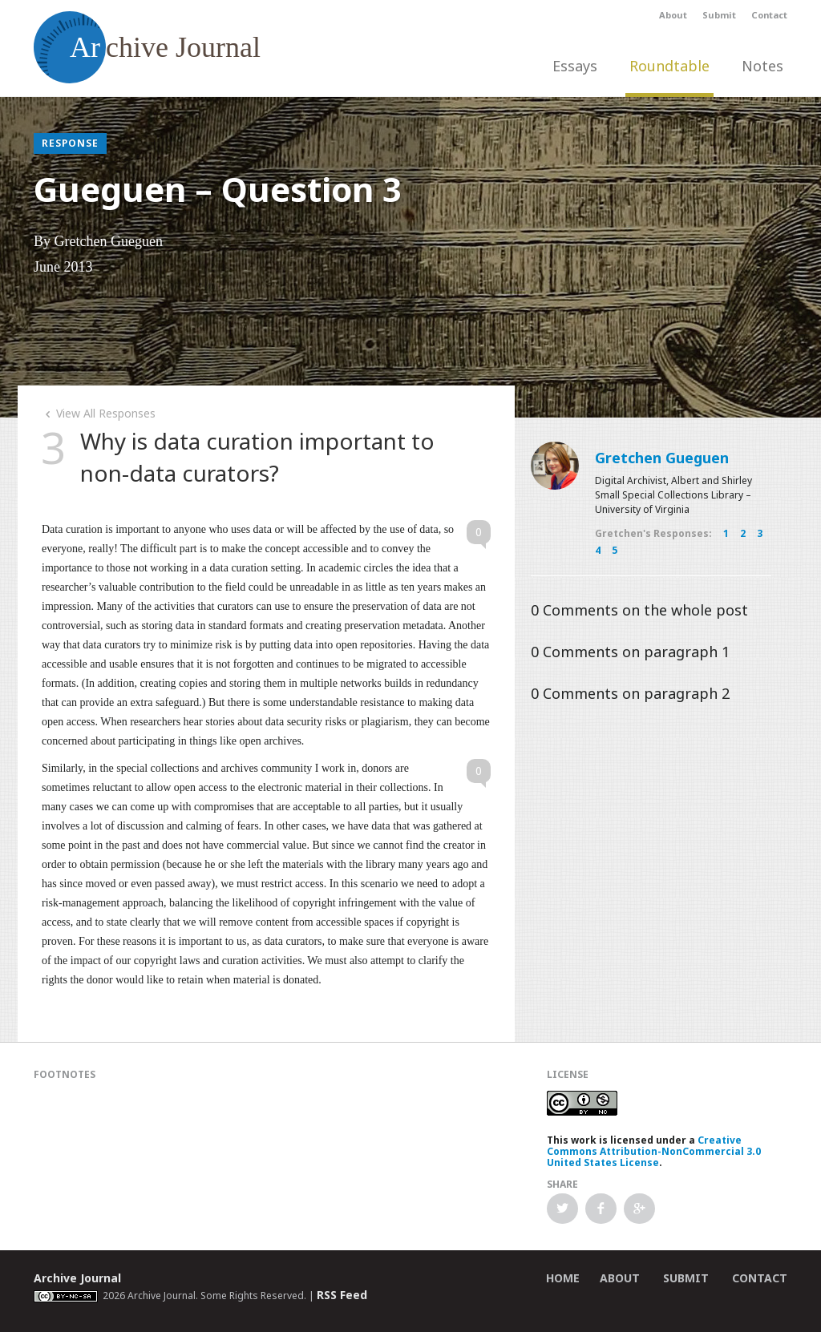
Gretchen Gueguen (662, 457)
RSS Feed (342, 1294)
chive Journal (147, 47)
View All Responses (99, 413)
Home (563, 1278)
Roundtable (669, 65)
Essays (574, 65)
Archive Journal (77, 1278)
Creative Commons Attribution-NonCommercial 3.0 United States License (654, 1151)
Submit (719, 15)
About (673, 15)
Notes (762, 65)
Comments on (639, 610)
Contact (769, 15)
